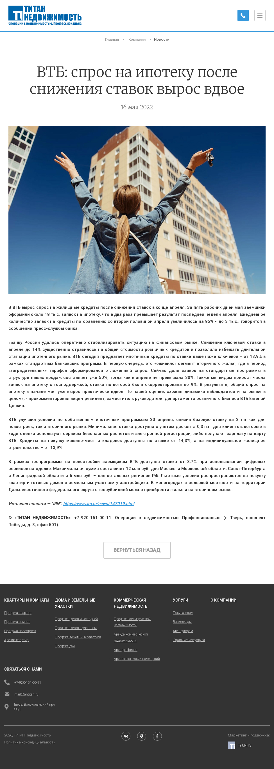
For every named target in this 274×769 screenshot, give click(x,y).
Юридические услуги (189, 640)
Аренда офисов (125, 650)
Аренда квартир (16, 640)
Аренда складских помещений (137, 659)
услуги (180, 600)
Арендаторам (183, 631)
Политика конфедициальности (29, 742)
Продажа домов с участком (76, 628)
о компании (223, 600)
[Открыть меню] (260, 15)
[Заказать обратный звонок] (243, 15)
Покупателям (183, 613)
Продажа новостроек (20, 631)
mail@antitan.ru (21, 694)
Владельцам (182, 622)
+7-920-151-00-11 (22, 682)
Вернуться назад (137, 550)
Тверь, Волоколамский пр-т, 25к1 (30, 707)
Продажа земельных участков (78, 637)
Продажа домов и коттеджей (76, 619)
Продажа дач (65, 646)
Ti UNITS (240, 745)
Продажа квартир (17, 613)
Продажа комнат (17, 622)
